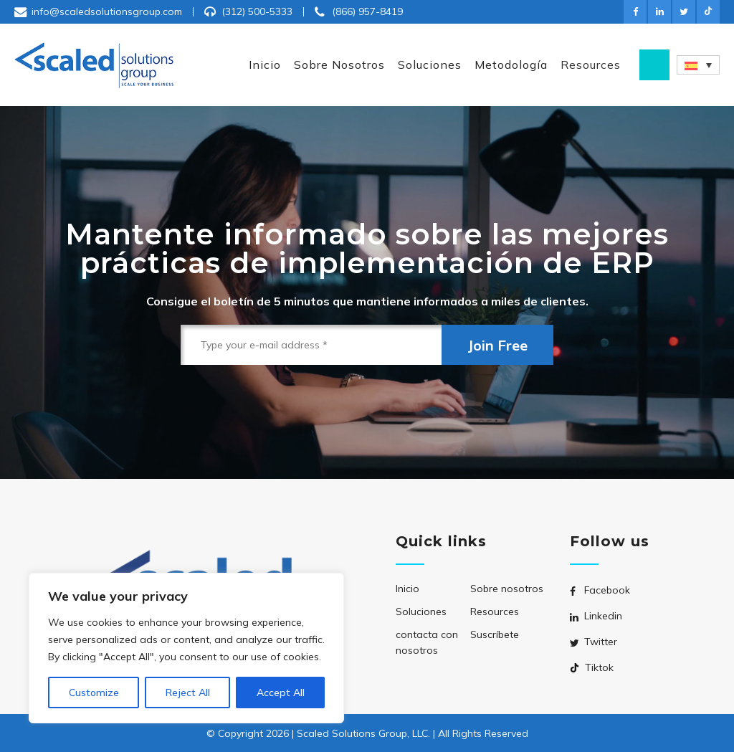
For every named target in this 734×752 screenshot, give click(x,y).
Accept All (281, 692)
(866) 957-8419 (367, 11)
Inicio (407, 588)
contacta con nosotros (427, 642)
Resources (494, 611)
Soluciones (421, 611)
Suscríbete (494, 634)
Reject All (188, 692)
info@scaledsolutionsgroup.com (107, 11)
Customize (94, 692)
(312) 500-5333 (256, 11)
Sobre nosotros (506, 588)
